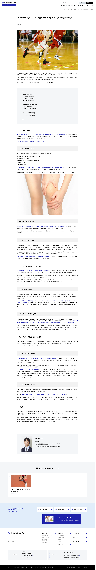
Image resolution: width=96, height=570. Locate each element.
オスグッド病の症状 (29, 96)
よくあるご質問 (61, 535)
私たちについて (81, 5)
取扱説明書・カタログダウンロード (46, 540)
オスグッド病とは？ (27, 94)
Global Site (25, 558)
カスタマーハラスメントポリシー (23, 567)
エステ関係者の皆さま (27, 555)
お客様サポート (72, 5)
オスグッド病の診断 (29, 100)
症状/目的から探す (46, 537)
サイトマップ (52, 567)
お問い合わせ (89, 2)
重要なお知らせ (80, 541)
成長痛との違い (28, 106)
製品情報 (64, 5)
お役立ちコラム (89, 5)
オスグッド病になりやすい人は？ (30, 104)
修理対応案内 (61, 537)
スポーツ (19, 24)
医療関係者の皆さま (27, 553)
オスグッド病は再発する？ (31, 108)
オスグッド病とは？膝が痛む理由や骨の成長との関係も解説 (82, 9)
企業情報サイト (26, 552)
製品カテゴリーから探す (47, 535)
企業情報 (64, 2)
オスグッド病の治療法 (30, 114)
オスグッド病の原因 (29, 98)
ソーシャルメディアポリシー (44, 567)
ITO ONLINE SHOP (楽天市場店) (72, 555)
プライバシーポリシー (34, 567)
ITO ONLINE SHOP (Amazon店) (72, 557)
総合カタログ (82, 2)
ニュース (60, 2)
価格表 (44, 542)
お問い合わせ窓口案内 (63, 539)
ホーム (61, 9)
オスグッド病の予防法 (30, 116)
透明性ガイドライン (12, 567)
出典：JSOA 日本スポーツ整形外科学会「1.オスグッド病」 (31, 141)
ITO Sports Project (69, 552)
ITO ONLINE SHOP (69, 554)
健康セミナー (60, 541)
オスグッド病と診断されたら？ (30, 112)
